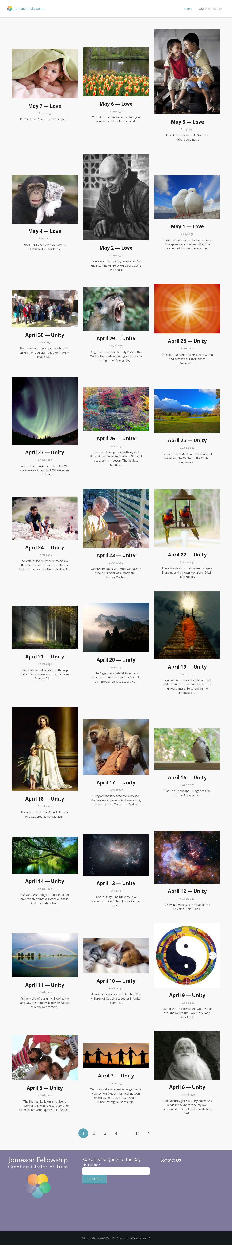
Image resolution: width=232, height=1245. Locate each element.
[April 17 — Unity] (116, 721)
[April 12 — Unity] (187, 833)
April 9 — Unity (187, 995)
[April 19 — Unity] (187, 593)
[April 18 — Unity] (45, 709)
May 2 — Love (115, 247)
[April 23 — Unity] (116, 491)
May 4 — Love (44, 231)
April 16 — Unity (187, 777)
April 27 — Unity (44, 452)
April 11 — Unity (44, 985)
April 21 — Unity (44, 656)
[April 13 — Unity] (116, 836)
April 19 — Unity (187, 666)
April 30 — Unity (44, 335)
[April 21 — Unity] (45, 608)
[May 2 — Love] (116, 156)
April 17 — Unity (116, 782)
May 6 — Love (115, 103)
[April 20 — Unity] (116, 605)
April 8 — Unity (45, 1088)
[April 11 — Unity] (45, 935)
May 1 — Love (187, 226)
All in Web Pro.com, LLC (138, 1238)
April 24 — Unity (44, 547)
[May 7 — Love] (45, 51)
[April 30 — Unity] (45, 292)
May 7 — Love (44, 105)
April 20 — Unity (116, 659)
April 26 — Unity (116, 438)
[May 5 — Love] (187, 31)
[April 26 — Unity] (116, 389)
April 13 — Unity (116, 883)
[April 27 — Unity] (45, 379)
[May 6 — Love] (116, 49)
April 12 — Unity (187, 891)
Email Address (91, 1165)
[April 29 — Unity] (116, 289)
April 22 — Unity (187, 554)
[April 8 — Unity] (45, 1037)
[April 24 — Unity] (45, 498)
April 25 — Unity (187, 440)
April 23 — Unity (116, 555)
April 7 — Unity (116, 1075)
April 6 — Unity (187, 1087)
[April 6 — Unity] (187, 1033)
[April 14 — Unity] (45, 839)
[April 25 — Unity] (187, 391)
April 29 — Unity (116, 338)
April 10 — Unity (116, 980)
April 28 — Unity (187, 341)
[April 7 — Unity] (116, 1045)
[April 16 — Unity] (187, 730)
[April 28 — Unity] (187, 286)
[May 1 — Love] (187, 177)
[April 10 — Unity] (116, 940)
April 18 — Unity (44, 798)
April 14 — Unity (44, 881)
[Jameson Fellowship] (25, 8)
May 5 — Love (187, 121)
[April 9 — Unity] (187, 925)
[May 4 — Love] (45, 177)
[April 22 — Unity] (187, 491)
